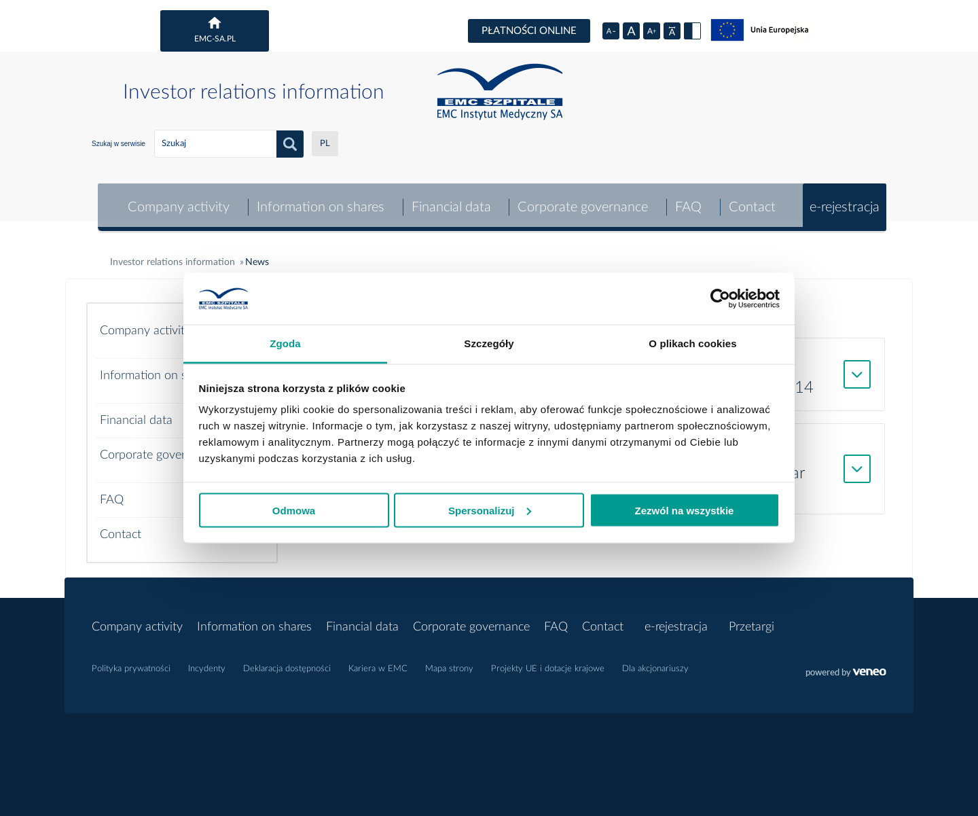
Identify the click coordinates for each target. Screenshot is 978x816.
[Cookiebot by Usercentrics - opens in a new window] (720, 299)
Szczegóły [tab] (488, 343)
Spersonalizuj (489, 510)
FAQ (687, 201)
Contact (752, 201)
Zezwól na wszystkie (684, 510)
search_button (290, 144)
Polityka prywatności (131, 662)
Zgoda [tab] (285, 343)
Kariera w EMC (378, 662)
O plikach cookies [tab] (692, 343)
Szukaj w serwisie (118, 143)
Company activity (177, 201)
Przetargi (751, 621)
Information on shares (318, 201)
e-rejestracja (845, 201)
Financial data (450, 201)
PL (325, 143)
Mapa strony (449, 662)
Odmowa (293, 510)
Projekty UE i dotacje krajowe (547, 662)
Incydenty (206, 662)
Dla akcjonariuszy (655, 662)
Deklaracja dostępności (287, 662)
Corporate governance (582, 201)
